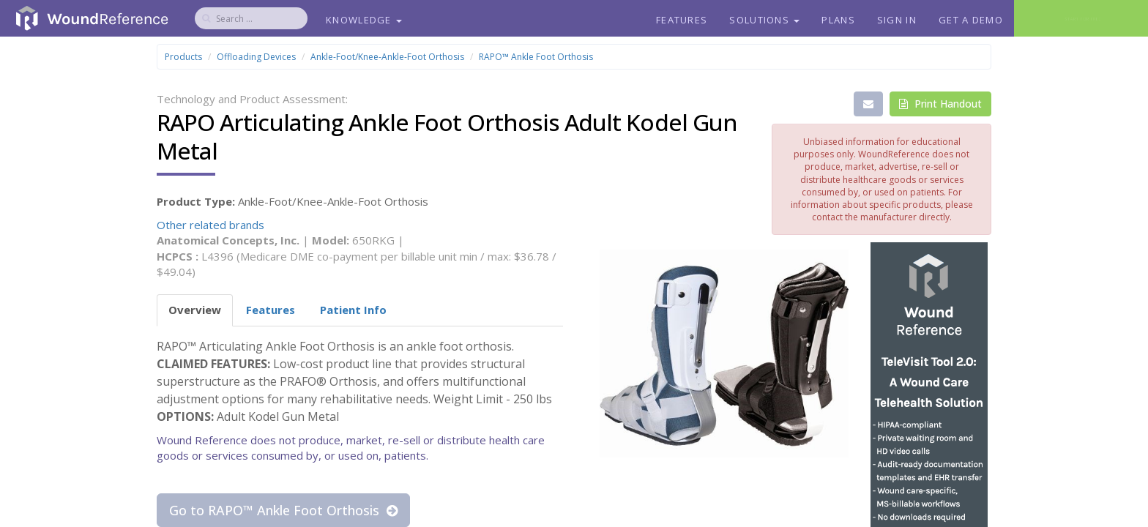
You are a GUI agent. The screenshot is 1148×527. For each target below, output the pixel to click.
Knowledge (364, 19)
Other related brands (210, 224)
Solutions (764, 19)
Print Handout (940, 104)
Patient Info (353, 309)
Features (681, 19)
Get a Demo (971, 19)
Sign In (897, 19)
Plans (838, 19)
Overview (194, 309)
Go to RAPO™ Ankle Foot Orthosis (283, 510)
